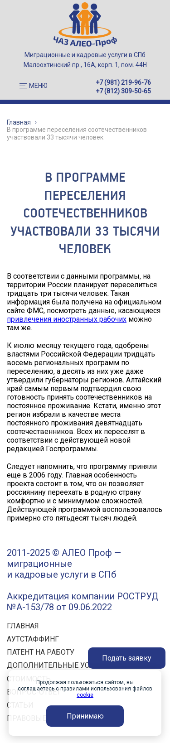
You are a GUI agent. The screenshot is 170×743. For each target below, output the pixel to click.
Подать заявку (126, 658)
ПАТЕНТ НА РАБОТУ (40, 652)
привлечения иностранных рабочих (66, 319)
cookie (85, 695)
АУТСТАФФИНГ (33, 639)
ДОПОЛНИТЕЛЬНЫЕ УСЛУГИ (58, 665)
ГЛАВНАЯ (23, 626)
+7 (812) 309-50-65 (123, 91)
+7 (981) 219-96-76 (123, 82)
